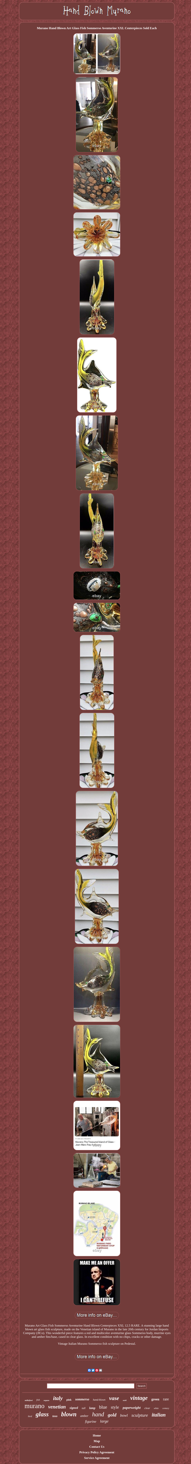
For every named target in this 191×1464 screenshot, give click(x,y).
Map (97, 1441)
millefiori (29, 1400)
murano (34, 1406)
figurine (90, 1421)
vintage (139, 1398)
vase (114, 1398)
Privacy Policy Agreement (96, 1452)
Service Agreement (96, 1458)
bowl (124, 1415)
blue (103, 1407)
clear (147, 1408)
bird (30, 1416)
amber (84, 1416)
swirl (124, 1400)
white (156, 1408)
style (115, 1407)
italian (159, 1415)
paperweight (132, 1408)
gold (112, 1415)
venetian (57, 1407)
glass (42, 1414)
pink (68, 1399)
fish (38, 1399)
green (155, 1399)
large (104, 1421)
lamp (92, 1408)
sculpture (139, 1415)
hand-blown (99, 1399)
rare (166, 1399)
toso (54, 1416)
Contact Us (96, 1446)
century (165, 1408)
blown (69, 1414)
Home (97, 1435)
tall (83, 1408)
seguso (46, 1400)
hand (98, 1414)
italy (58, 1398)
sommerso (82, 1399)
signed (74, 1408)
